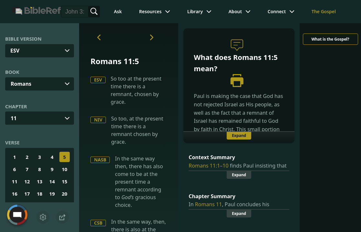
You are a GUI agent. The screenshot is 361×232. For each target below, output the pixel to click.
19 (52, 193)
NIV (98, 120)
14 (52, 181)
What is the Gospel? (330, 39)
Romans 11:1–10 (208, 165)
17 (27, 193)
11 (13, 118)
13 (39, 181)
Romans (21, 83)
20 (64, 193)
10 (64, 169)
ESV (98, 80)
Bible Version (23, 38)
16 (14, 193)
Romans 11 (208, 204)
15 (64, 181)
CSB (98, 223)
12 (27, 181)
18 (39, 193)
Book (12, 72)
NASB (100, 160)
